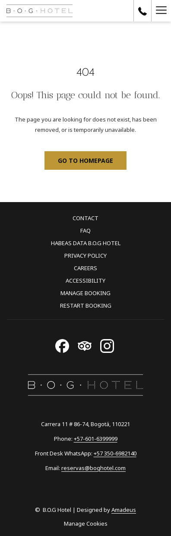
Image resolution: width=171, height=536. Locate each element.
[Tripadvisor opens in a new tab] (85, 344)
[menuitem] (85, 219)
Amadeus (123, 510)
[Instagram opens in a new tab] (107, 344)
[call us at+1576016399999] (142, 10)
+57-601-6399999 (95, 439)
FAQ (85, 230)
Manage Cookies (86, 523)
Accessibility (85, 280)
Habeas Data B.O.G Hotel (85, 243)
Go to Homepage (85, 160)
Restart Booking (85, 305)
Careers (85, 268)
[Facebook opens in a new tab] (62, 344)
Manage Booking (85, 293)
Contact (85, 218)
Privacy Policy (85, 255)
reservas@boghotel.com (93, 468)
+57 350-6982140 (115, 453)
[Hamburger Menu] (161, 11)
